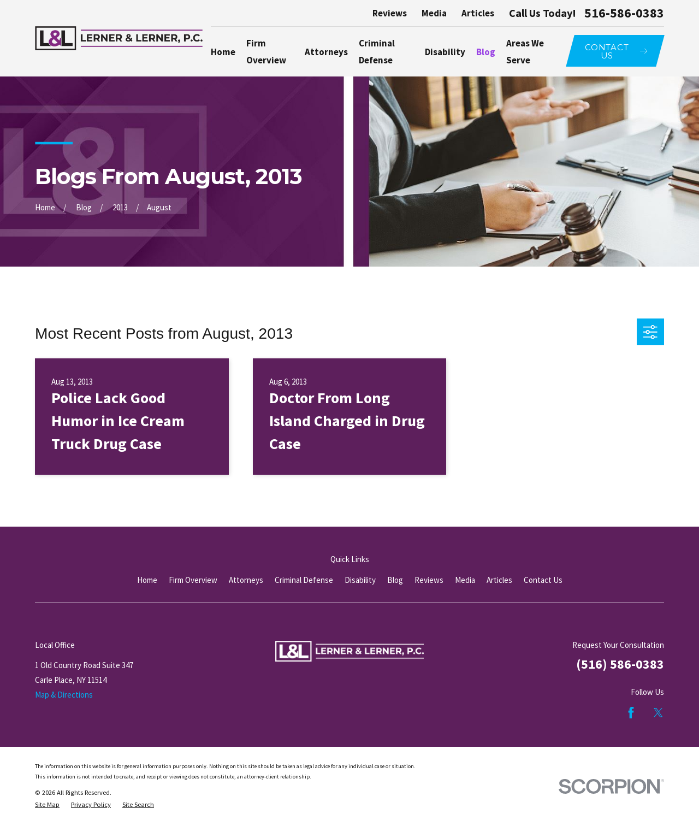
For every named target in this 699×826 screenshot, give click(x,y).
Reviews (389, 13)
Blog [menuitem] (485, 52)
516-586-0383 (624, 13)
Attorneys (246, 580)
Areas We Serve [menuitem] (525, 51)
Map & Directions (64, 694)
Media (434, 13)
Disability (360, 580)
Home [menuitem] (223, 52)
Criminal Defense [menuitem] (377, 51)
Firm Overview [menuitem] (266, 51)
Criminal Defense (304, 580)
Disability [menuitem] (445, 52)
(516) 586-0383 (620, 664)
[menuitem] (47, 805)
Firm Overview (193, 580)
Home (147, 580)
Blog (395, 580)
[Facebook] (631, 712)
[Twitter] (658, 712)
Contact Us (543, 580)
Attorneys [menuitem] (326, 52)
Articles (477, 13)
